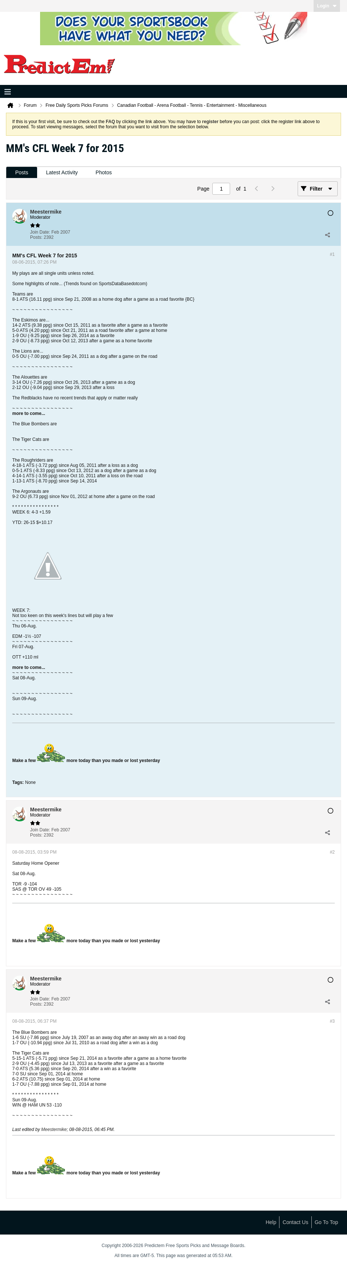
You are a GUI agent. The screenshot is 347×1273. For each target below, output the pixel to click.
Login (327, 6)
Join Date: (40, 232)
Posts (21, 172)
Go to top (326, 1222)
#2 (332, 852)
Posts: (36, 237)
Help (271, 1222)
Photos (104, 172)
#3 (332, 1021)
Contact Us (295, 1222)
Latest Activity (62, 172)
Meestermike (54, 1129)
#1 (332, 254)
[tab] (21, 172)
